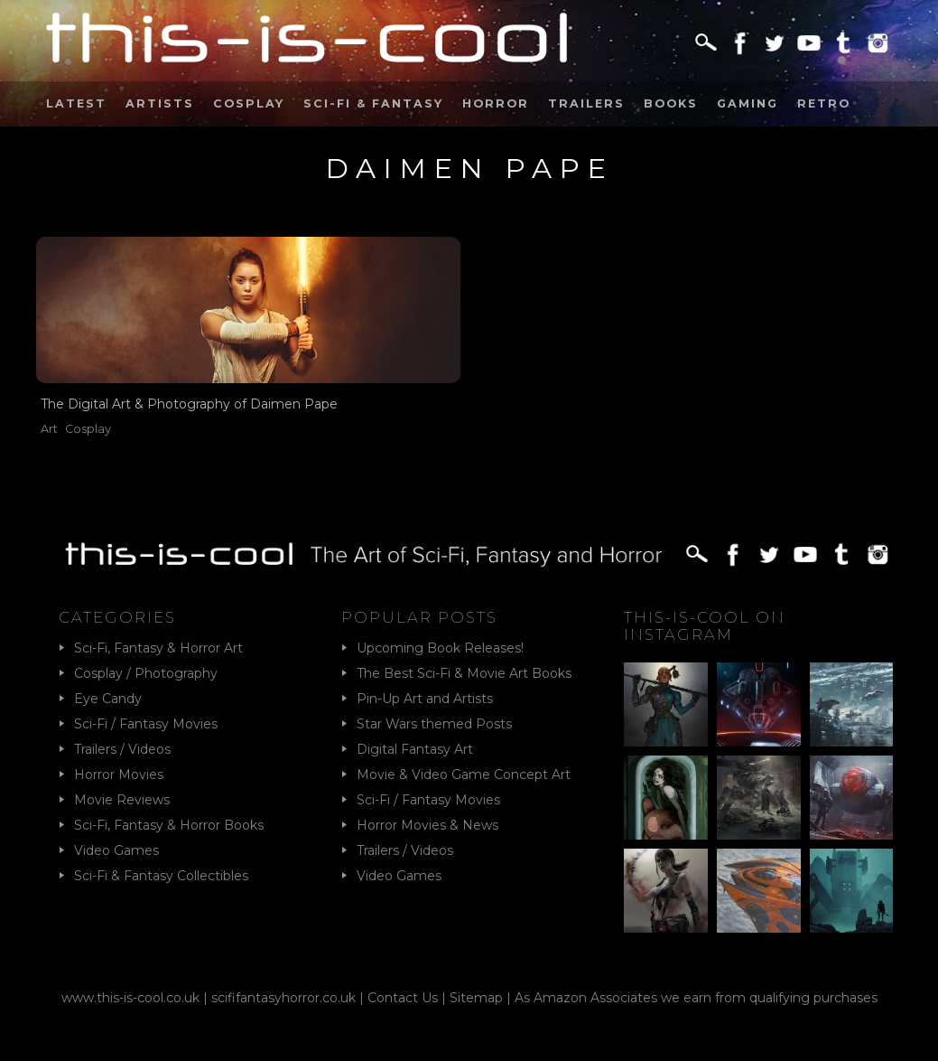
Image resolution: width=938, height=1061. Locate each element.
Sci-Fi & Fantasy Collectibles (161, 876)
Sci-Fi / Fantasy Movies (146, 724)
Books (671, 103)
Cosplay (248, 103)
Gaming (747, 103)
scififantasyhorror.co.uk (283, 998)
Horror (495, 103)
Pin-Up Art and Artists (425, 698)
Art (49, 429)
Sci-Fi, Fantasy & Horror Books (169, 825)
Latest (76, 103)
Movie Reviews (122, 800)
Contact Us (402, 998)
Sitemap (476, 998)
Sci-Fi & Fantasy (373, 103)
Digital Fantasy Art (415, 749)
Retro (823, 103)
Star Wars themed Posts (434, 724)
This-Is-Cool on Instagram (704, 625)
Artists (159, 103)
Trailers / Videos (122, 749)
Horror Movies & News (427, 825)
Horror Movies (118, 774)
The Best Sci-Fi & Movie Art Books (464, 673)
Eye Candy (108, 698)
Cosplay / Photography (146, 673)
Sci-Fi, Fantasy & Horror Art (158, 648)
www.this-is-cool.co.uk (130, 998)
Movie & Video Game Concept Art (464, 774)
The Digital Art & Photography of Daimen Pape (189, 404)
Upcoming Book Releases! (440, 648)
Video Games (116, 850)
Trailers (586, 103)
